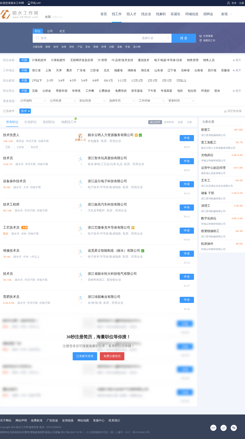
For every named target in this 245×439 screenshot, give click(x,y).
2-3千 (50, 80)
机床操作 (207, 243)
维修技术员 (11, 250)
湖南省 (132, 70)
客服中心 (99, 420)
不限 (24, 60)
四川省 (212, 70)
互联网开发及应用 (81, 60)
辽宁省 (172, 70)
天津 (59, 70)
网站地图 (83, 420)
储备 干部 (207, 193)
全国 (54, 16)
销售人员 (209, 60)
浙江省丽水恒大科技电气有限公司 (112, 273)
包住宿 (192, 90)
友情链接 (68, 420)
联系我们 (114, 420)
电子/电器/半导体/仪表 (168, 60)
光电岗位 (207, 155)
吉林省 (185, 70)
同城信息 (191, 14)
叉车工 (205, 180)
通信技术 (143, 60)
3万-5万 (167, 80)
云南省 (198, 70)
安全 (87, 46)
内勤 (111, 46)
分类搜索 (208, 36)
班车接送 (137, 90)
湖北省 (145, 70)
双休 (217, 90)
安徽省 (225, 70)
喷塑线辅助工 (210, 231)
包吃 (180, 90)
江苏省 (94, 70)
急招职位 (49, 122)
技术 (55, 46)
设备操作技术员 (14, 181)
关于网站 (5, 420)
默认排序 (155, 122)
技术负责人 (11, 135)
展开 (238, 60)
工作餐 (90, 90)
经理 (103, 46)
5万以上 (181, 80)
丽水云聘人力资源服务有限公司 (111, 135)
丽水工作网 (22, 427)
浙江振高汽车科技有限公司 (107, 204)
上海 (48, 70)
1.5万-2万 (137, 80)
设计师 (136, 46)
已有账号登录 (85, 356)
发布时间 (169, 122)
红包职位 (30, 122)
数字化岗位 (208, 218)
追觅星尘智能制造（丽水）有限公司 (114, 250)
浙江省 (36, 70)
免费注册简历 (112, 356)
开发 (127, 46)
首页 (103, 14)
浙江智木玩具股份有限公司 (107, 158)
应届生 (175, 14)
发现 (224, 14)
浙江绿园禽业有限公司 (104, 296)
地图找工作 (209, 40)
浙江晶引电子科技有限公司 (107, 181)
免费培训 (121, 90)
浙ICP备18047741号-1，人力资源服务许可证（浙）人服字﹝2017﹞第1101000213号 (105, 432)
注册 (241, 3)
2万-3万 (152, 80)
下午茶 (152, 90)
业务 (63, 46)
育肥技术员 (11, 296)
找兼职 (161, 14)
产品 (79, 46)
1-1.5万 (122, 80)
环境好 (205, 90)
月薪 (189, 122)
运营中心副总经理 (213, 167)
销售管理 (192, 60)
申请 (187, 138)
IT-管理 (102, 60)
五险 (35, 90)
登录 (234, 3)
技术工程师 (11, 204)
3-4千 (61, 80)
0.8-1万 (108, 80)
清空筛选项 (234, 111)
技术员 (8, 158)
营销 (95, 46)
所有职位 (12, 122)
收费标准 (36, 420)
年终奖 (76, 90)
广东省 (81, 70)
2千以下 (37, 80)
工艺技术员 (11, 227)
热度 (180, 122)
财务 (48, 46)
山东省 (158, 70)
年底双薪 (166, 90)
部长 (71, 46)
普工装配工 (208, 142)
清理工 (205, 205)
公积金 (46, 90)
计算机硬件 (58, 60)
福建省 (118, 70)
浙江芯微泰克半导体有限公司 (109, 227)
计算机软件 (39, 60)
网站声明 (21, 420)
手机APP (36, 2)
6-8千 (96, 80)
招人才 (131, 14)
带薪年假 (61, 90)
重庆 (69, 70)
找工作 (117, 14)
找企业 (146, 14)
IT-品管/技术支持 (122, 60)
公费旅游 (104, 90)
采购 (119, 46)
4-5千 (73, 80)
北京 (106, 70)
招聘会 (208, 14)
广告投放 (52, 420)
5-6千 (84, 80)
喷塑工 (205, 129)
